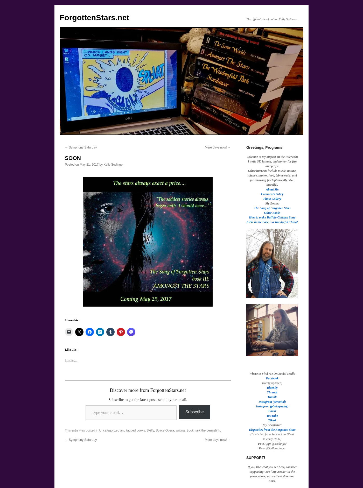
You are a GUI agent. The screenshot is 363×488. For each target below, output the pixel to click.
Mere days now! (218, 147)
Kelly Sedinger (113, 164)
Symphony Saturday (81, 147)
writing (180, 430)
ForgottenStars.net (94, 17)
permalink (213, 430)
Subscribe (194, 412)
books (141, 430)
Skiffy (150, 430)
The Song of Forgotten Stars (272, 208)
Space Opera (165, 430)
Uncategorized (109, 430)
